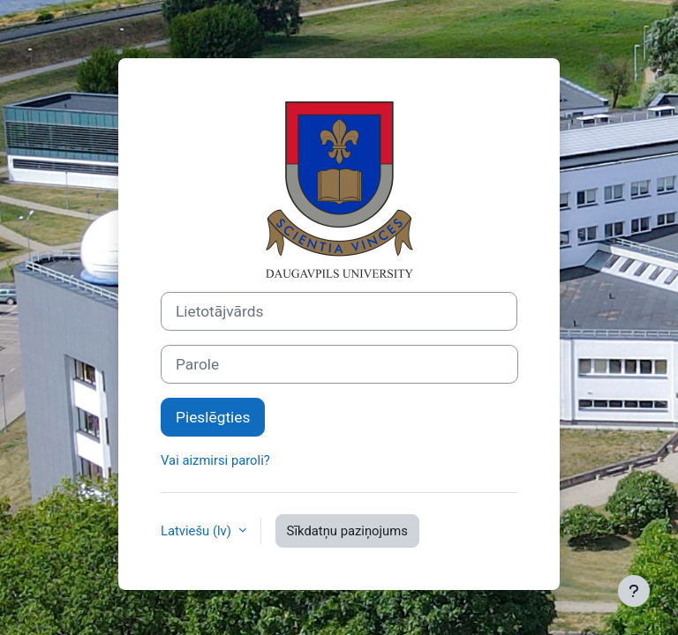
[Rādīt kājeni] (634, 591)
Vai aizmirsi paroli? (215, 460)
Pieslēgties (213, 417)
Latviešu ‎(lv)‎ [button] (198, 531)
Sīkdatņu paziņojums (347, 531)
